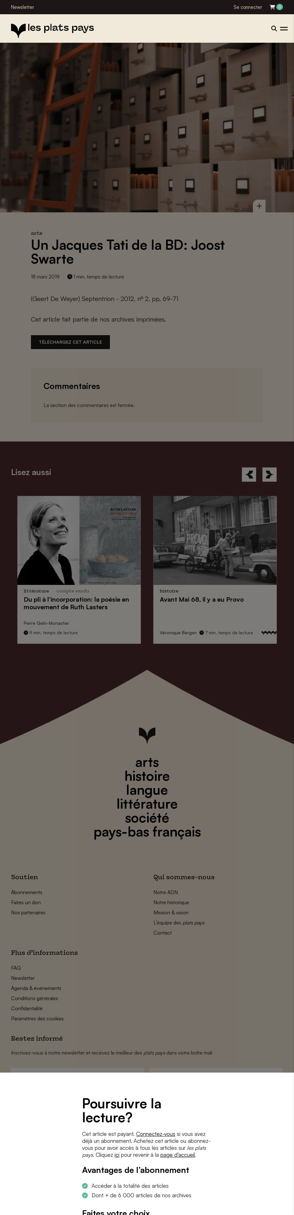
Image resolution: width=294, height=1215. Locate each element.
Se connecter (248, 7)
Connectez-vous (155, 1133)
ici (117, 1154)
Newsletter (22, 7)
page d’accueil (177, 1154)
